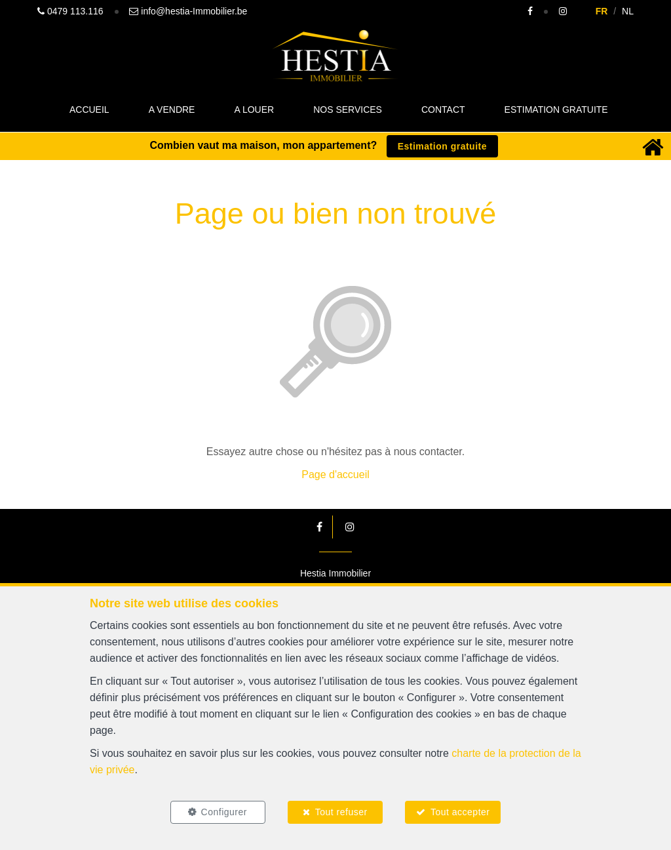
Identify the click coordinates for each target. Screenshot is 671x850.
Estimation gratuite (556, 109)
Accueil (89, 109)
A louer (254, 109)
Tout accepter (460, 812)
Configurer (224, 812)
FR (602, 11)
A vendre (172, 109)
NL (628, 11)
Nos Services (347, 109)
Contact (443, 109)
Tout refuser (341, 812)
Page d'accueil (335, 474)
